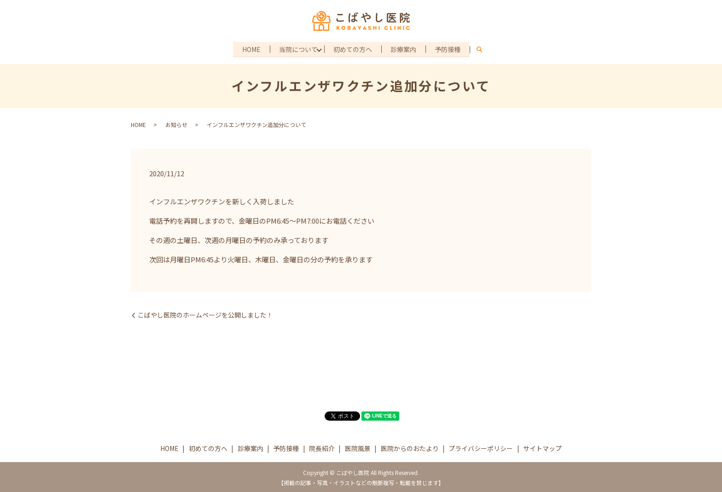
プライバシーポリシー (480, 446)
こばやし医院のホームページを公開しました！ (205, 314)
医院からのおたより (410, 446)
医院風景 (358, 446)
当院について (298, 48)
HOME (250, 48)
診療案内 (404, 48)
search (481, 49)
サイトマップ (542, 446)
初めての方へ (352, 48)
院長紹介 (322, 446)
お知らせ (176, 123)
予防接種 (449, 48)
